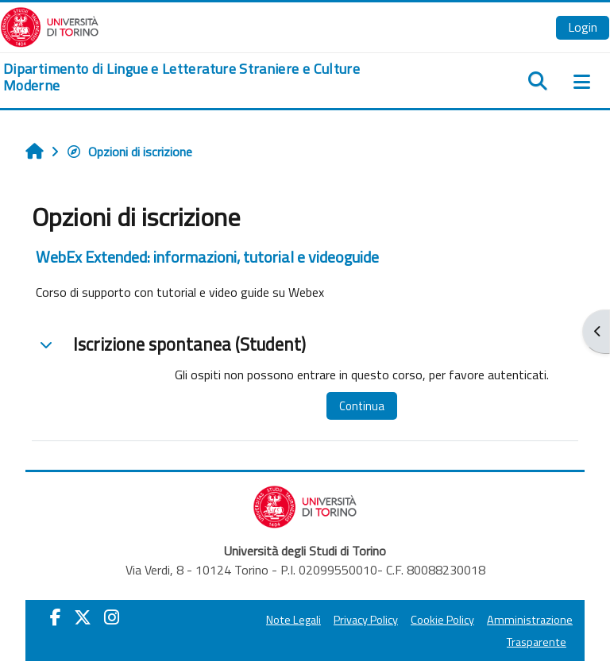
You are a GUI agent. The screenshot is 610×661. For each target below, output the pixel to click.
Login (582, 27)
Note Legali (293, 619)
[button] (46, 344)
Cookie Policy (442, 619)
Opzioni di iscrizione (129, 151)
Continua (361, 406)
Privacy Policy (366, 619)
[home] (203, 77)
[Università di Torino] (49, 25)
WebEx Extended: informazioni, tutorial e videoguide (207, 256)
